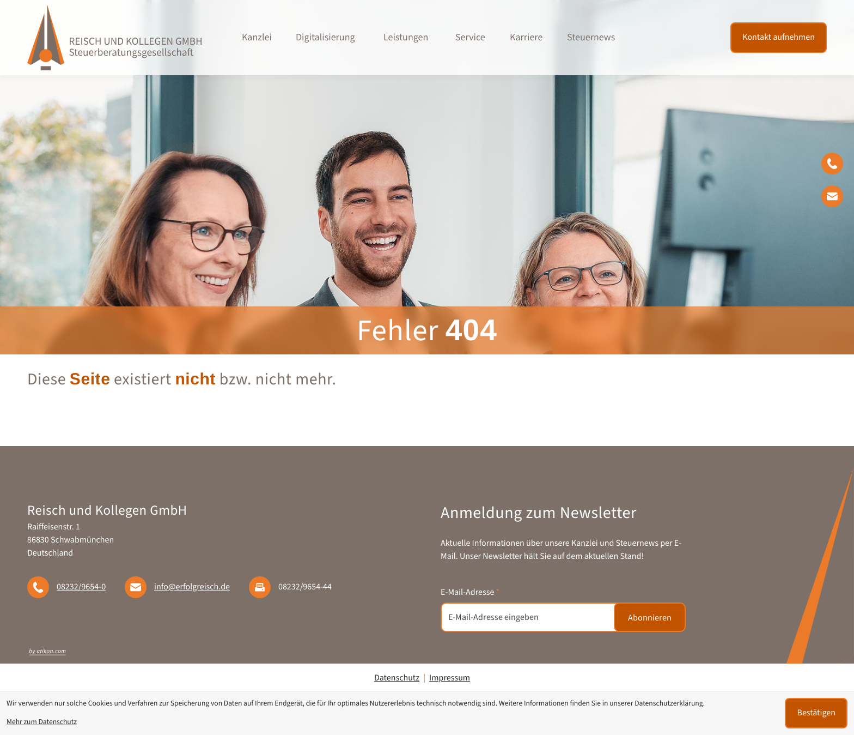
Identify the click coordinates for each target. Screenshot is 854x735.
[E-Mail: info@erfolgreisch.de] (837, 198)
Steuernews (591, 38)
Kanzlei (257, 38)
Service (470, 38)
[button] (837, 166)
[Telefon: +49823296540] (81, 587)
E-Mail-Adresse (470, 593)
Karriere (526, 38)
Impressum (449, 678)
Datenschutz (396, 678)
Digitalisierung (325, 38)
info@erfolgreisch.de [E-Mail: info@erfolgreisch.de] (192, 587)
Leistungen (405, 38)
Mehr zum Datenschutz (42, 722)
